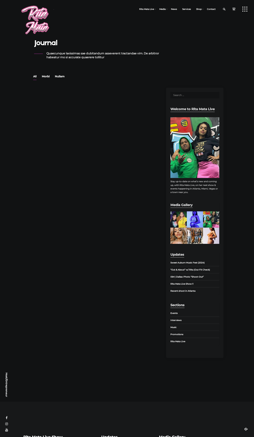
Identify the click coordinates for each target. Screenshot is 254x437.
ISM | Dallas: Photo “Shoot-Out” (187, 276)
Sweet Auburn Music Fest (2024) (187, 262)
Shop (199, 9)
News (174, 9)
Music (173, 327)
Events (174, 313)
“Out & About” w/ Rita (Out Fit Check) (190, 269)
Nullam (60, 76)
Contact (211, 9)
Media (162, 9)
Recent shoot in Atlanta (182, 291)
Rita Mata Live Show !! (181, 284)
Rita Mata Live (146, 9)
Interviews (176, 320)
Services (186, 9)
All (35, 76)
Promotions (176, 334)
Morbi (46, 76)
